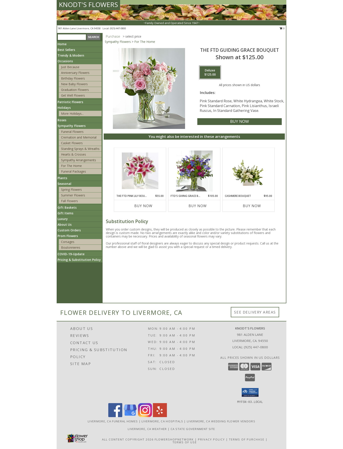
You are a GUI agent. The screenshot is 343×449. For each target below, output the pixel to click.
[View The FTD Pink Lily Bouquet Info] (140, 171)
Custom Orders (69, 230)
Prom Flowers (68, 236)
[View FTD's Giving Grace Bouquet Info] (194, 171)
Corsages (67, 242)
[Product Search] (72, 37)
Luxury (63, 219)
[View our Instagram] (145, 416)
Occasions (65, 61)
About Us (65, 224)
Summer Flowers (73, 195)
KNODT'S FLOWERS (88, 4)
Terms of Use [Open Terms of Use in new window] (185, 442)
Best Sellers (66, 50)
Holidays (64, 108)
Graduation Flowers (75, 90)
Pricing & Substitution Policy (79, 260)
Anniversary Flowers (75, 73)
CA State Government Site (193, 429)
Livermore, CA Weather (147, 429)
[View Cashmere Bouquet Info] (248, 171)
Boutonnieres (70, 247)
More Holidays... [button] (72, 113)
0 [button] (282, 28)
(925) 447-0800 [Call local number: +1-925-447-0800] (118, 28)
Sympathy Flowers (72, 126)
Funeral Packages (73, 171)
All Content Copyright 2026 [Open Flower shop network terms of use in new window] (128, 439)
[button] (250, 392)
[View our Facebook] (115, 416)
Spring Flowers (71, 189)
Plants (62, 178)
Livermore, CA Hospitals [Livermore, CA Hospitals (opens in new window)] (162, 421)
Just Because (70, 67)
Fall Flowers (69, 201)
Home (62, 44)
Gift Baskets (67, 207)
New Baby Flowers (74, 84)
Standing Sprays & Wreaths (80, 149)
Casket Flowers (72, 143)
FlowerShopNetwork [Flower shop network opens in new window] (174, 439)
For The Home (71, 166)
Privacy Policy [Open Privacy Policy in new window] (211, 439)
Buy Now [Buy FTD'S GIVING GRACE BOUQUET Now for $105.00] (198, 205)
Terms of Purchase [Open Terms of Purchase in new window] (246, 439)
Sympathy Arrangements (78, 160)
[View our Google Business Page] (130, 416)
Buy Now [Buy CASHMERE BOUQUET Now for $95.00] (252, 205)
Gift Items (65, 213)
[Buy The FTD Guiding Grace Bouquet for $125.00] (239, 121)
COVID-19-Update (71, 254)
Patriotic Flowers (70, 102)
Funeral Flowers (72, 132)
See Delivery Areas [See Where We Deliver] (255, 312)
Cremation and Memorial (78, 137)
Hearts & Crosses (73, 154)
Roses (62, 120)
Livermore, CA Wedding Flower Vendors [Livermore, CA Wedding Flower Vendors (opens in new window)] (221, 421)
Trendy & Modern (71, 55)
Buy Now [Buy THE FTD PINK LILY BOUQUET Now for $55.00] (143, 205)
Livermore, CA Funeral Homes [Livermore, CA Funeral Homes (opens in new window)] (113, 421)
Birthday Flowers (73, 78)
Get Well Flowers (73, 95)
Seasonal (64, 184)
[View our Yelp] (160, 416)
